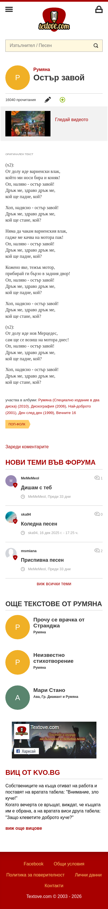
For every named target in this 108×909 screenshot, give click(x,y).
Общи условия (69, 863)
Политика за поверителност (35, 874)
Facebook (33, 863)
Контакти (54, 885)
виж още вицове (23, 828)
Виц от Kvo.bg (32, 772)
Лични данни (88, 874)
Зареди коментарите (27, 446)
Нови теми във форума (50, 462)
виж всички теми (54, 583)
